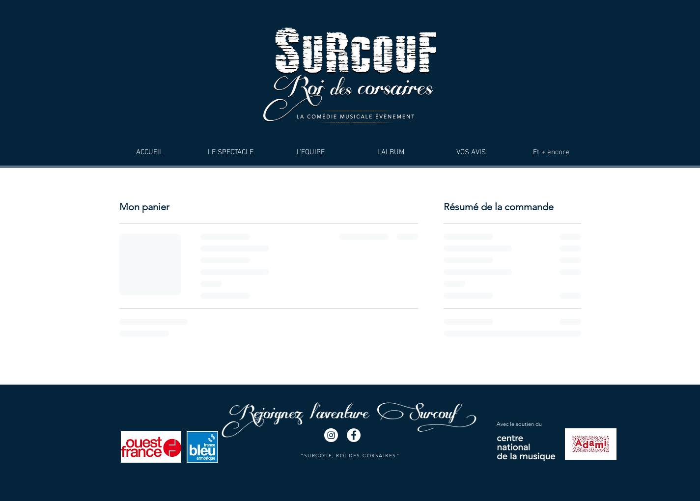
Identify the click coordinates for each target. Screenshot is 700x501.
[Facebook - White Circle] (354, 435)
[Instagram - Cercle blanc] (331, 435)
